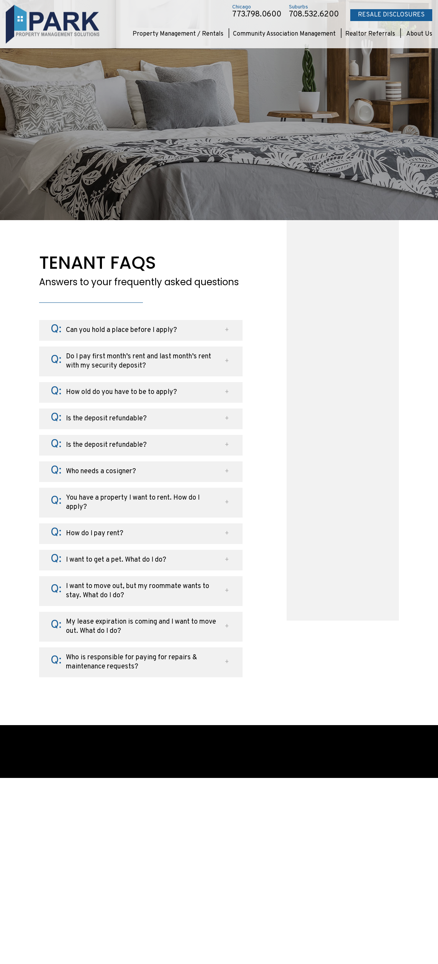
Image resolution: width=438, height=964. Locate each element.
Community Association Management (284, 34)
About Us (419, 34)
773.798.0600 (256, 15)
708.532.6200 (314, 15)
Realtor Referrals (370, 34)
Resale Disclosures (391, 15)
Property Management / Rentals (178, 34)
